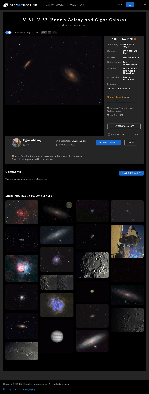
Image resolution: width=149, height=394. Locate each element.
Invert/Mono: (124, 126)
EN (120, 5)
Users (73, 5)
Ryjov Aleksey (32, 140)
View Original (108, 143)
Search (82, 5)
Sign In (142, 5)
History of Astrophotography (19, 389)
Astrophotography (57, 5)
